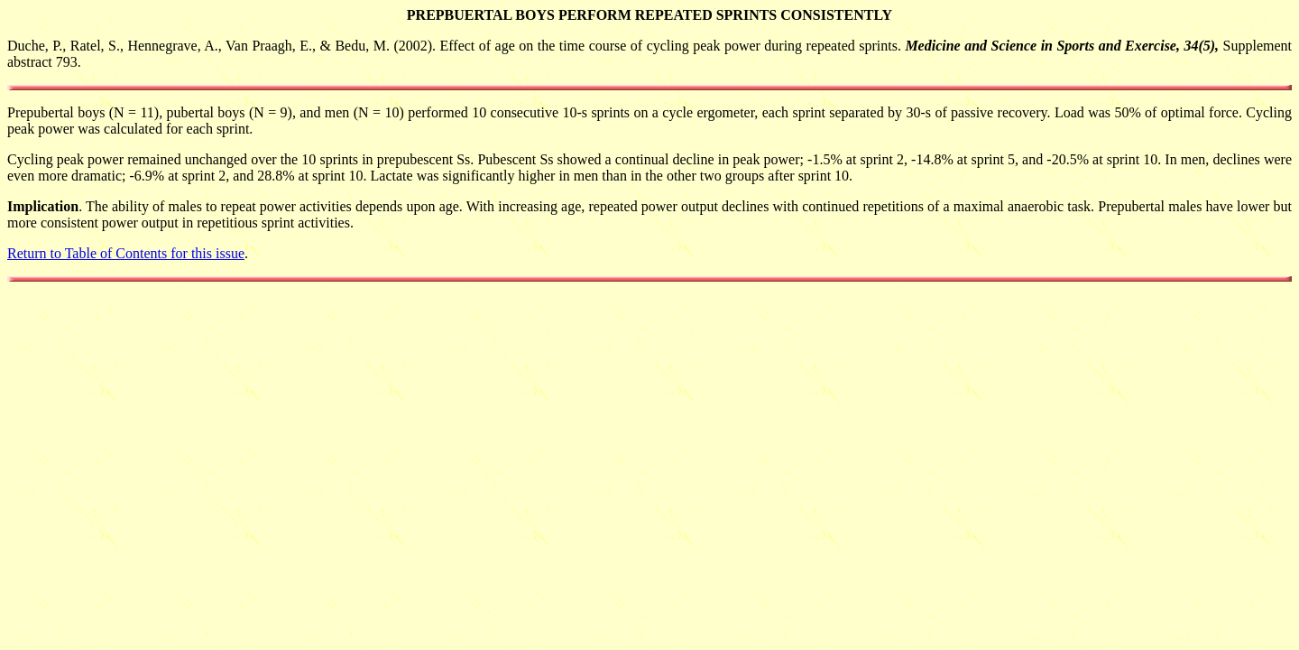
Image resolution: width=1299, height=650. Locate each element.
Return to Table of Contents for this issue (125, 253)
